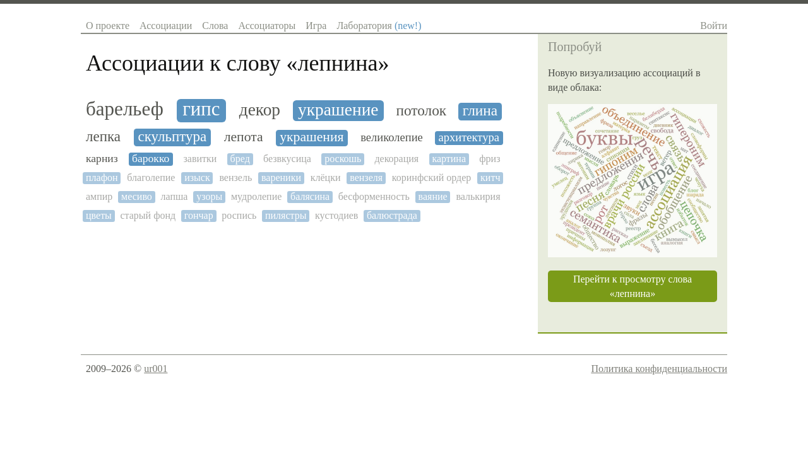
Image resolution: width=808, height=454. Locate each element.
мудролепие (256, 196)
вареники (281, 177)
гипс (201, 109)
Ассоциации (166, 25)
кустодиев (336, 215)
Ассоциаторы (266, 25)
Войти (713, 25)
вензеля (366, 177)
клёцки (326, 177)
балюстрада (392, 215)
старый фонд (147, 215)
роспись (239, 215)
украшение (338, 109)
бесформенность (374, 196)
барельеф (124, 109)
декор (259, 109)
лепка (103, 136)
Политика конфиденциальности (659, 368)
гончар (198, 215)
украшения (311, 137)
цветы (99, 215)
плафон (102, 177)
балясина (310, 196)
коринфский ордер (431, 177)
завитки (200, 158)
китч (490, 177)
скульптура (172, 136)
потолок (421, 111)
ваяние (433, 196)
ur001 (155, 368)
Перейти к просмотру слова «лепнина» (632, 286)
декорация (396, 158)
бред (240, 158)
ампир (99, 196)
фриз (489, 158)
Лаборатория (378, 25)
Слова (215, 25)
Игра (316, 25)
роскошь (342, 158)
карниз (102, 159)
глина (480, 111)
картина (449, 158)
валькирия (478, 196)
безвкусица (287, 158)
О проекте (107, 25)
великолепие (391, 137)
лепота (243, 137)
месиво (136, 196)
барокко (150, 159)
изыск (197, 177)
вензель (235, 177)
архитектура (469, 137)
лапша (174, 196)
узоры (209, 196)
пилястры (286, 215)
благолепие (151, 177)
